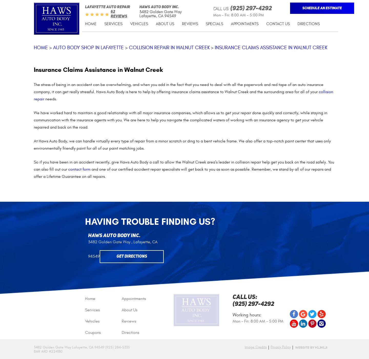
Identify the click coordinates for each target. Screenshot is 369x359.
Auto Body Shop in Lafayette (88, 48)
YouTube (294, 323)
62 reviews (119, 14)
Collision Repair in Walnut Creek (169, 48)
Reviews (190, 24)
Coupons (93, 332)
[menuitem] (91, 24)
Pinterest (312, 323)
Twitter (312, 314)
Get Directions (132, 257)
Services (113, 24)
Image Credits (256, 347)
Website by (311, 348)
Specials (214, 24)
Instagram (321, 323)
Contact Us (278, 24)
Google (303, 314)
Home (91, 24)
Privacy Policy (281, 347)
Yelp (321, 314)
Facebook (294, 314)
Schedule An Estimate (322, 8)
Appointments (245, 24)
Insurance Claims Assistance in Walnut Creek (271, 48)
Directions (309, 24)
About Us (165, 24)
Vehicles (139, 24)
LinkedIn (303, 323)
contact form (79, 169)
